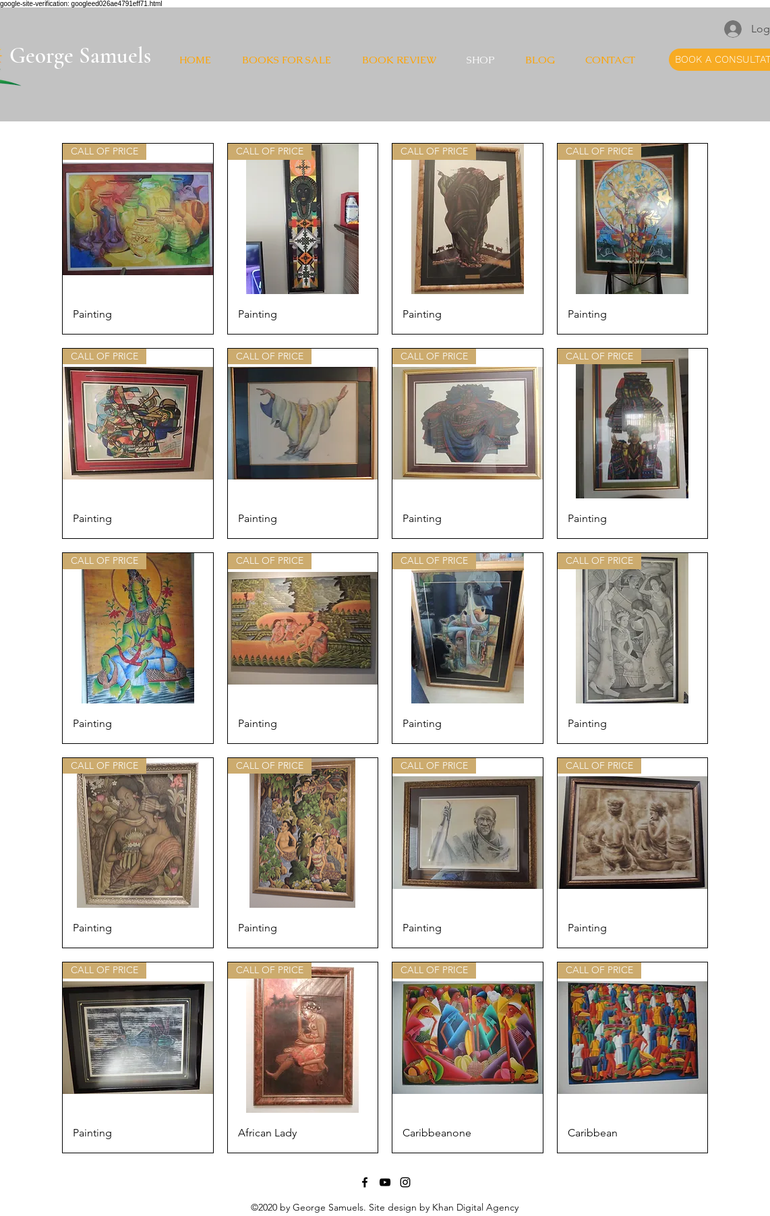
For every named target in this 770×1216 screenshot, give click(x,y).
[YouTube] (385, 1182)
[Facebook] (365, 1182)
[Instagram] (405, 1182)
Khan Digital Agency (475, 1207)
